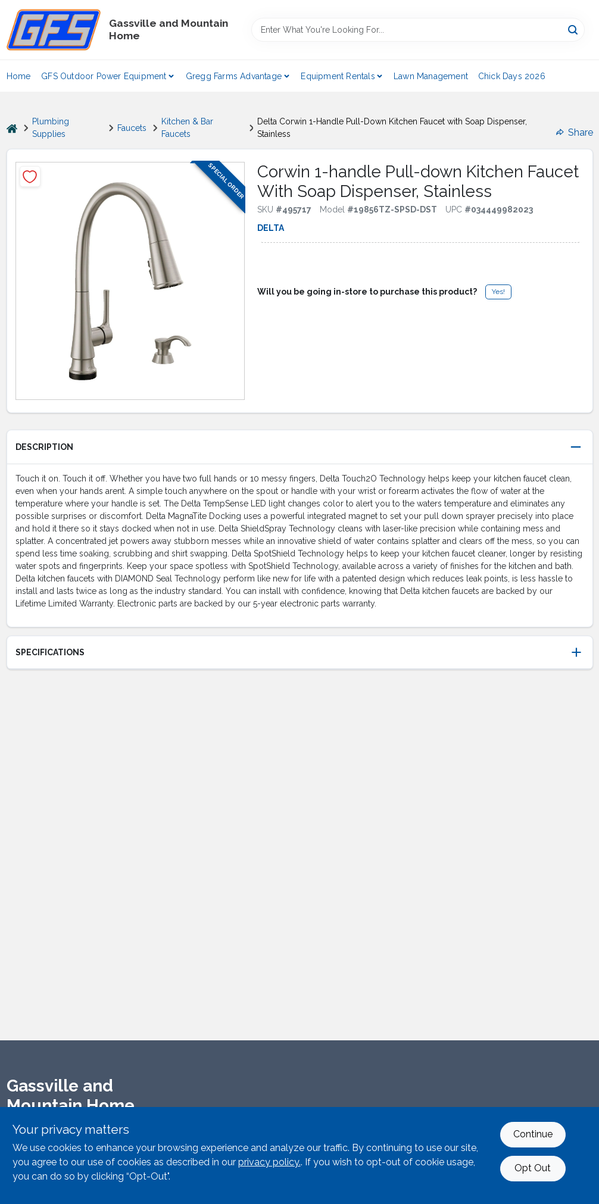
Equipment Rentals (338, 76)
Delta (270, 228)
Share (574, 132)
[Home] (12, 128)
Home (19, 76)
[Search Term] (418, 30)
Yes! (498, 291)
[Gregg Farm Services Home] (54, 29)
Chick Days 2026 (511, 76)
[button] (299, 447)
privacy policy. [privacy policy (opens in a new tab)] (269, 1162)
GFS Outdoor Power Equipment (103, 76)
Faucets (131, 128)
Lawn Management (431, 76)
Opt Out (532, 1168)
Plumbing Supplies (50, 128)
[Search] (573, 29)
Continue (533, 1134)
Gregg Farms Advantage (234, 76)
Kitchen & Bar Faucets (187, 128)
